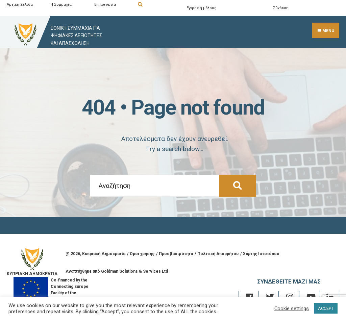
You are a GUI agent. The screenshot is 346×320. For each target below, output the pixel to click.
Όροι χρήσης (142, 253)
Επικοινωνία (105, 4)
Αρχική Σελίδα (20, 4)
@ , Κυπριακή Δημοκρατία (95, 253)
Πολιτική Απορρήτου (218, 253)
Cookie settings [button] (291, 308)
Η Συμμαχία (61, 4)
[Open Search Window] (158, 4)
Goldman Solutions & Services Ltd (134, 271)
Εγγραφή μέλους (202, 8)
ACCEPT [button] (325, 308)
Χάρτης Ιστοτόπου (261, 253)
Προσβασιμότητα (176, 253)
